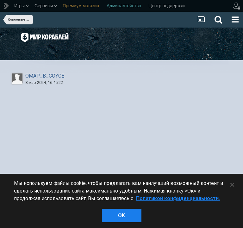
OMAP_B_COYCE (44, 76)
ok (121, 215)
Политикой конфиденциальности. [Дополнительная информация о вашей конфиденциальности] (178, 198)
